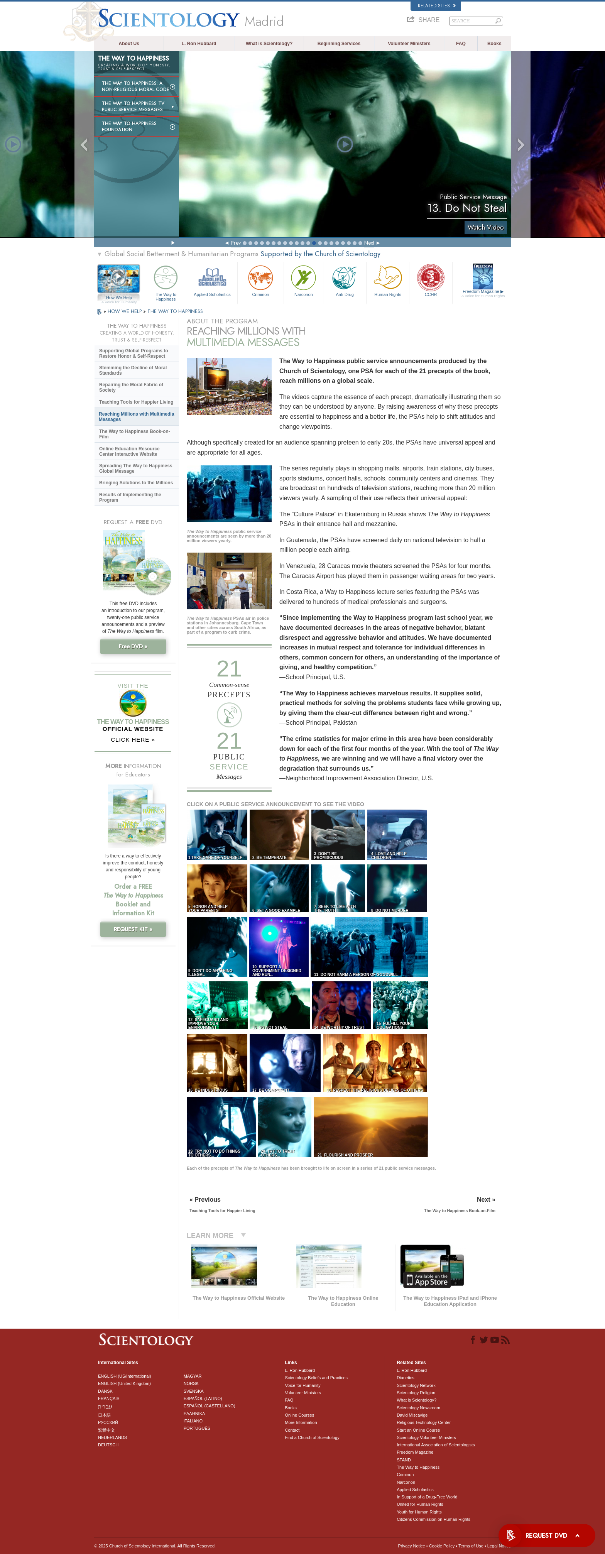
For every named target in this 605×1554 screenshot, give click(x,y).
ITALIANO (193, 1421)
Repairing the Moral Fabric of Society (131, 387)
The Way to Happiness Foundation (129, 126)
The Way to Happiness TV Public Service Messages (133, 106)
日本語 (104, 1415)
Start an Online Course (418, 1430)
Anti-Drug (344, 280)
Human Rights (387, 280)
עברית (105, 1407)
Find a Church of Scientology (312, 1437)
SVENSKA (194, 1391)
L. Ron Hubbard (199, 43)
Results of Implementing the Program (130, 497)
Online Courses (299, 1415)
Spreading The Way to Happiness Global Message (135, 468)
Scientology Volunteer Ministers (426, 1437)
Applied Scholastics (212, 280)
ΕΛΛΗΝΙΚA (194, 1413)
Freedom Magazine (483, 293)
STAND (404, 1460)
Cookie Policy (442, 1546)
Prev (236, 243)
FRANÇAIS (109, 1398)
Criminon (261, 280)
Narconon (303, 280)
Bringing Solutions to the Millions (136, 482)
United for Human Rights (420, 1504)
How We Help (119, 298)
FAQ (461, 43)
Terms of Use (470, 1546)
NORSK (191, 1383)
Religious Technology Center (424, 1422)
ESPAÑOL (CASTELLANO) (209, 1406)
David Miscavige (412, 1415)
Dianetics (405, 1377)
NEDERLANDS (112, 1437)
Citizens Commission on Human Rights (433, 1519)
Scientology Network (416, 1385)
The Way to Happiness (165, 282)
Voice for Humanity (302, 1385)
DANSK (105, 1391)
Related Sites (437, 5)
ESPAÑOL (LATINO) (203, 1398)
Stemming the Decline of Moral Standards (133, 370)
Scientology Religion (416, 1392)
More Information (301, 1422)
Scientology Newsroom (418, 1407)
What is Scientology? (269, 43)
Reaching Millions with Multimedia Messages (136, 416)
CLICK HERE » (133, 739)
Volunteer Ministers (409, 43)
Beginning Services (339, 43)
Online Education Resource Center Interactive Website (129, 451)
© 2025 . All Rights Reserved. (155, 1546)
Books (494, 43)
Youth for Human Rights (419, 1512)
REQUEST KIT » (133, 929)
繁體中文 (106, 1430)
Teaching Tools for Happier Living (136, 402)
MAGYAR (193, 1376)
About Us (129, 43)
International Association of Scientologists (436, 1444)
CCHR (430, 280)
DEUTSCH (108, 1444)
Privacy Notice (411, 1546)
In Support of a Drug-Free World (427, 1497)
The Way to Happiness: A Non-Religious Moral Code (135, 86)
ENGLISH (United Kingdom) (124, 1383)
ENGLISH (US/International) (124, 1376)
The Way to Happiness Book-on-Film (134, 434)
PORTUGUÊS (197, 1428)
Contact (292, 1430)
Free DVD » (133, 646)
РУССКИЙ (108, 1422)
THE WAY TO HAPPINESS (175, 311)
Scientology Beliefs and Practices (316, 1377)
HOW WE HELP (125, 311)
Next (369, 243)
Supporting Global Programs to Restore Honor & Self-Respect (133, 353)
